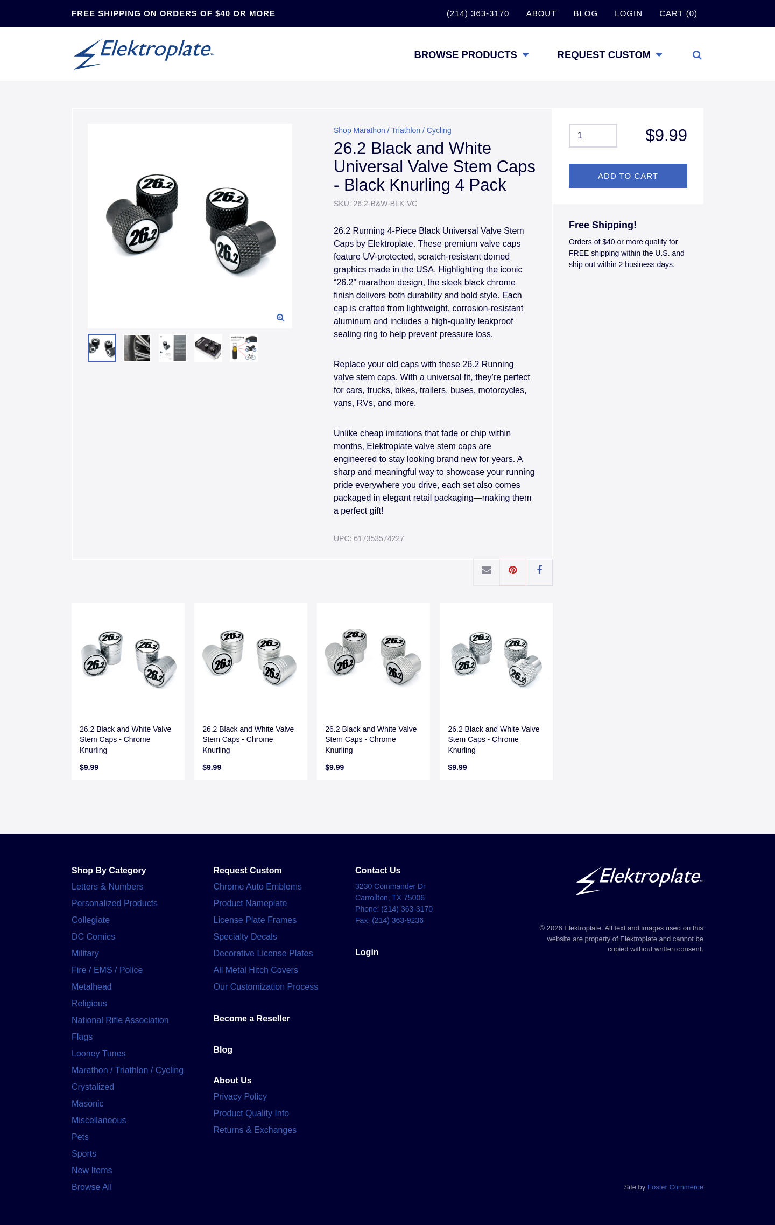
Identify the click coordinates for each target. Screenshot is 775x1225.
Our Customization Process (266, 986)
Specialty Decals (245, 936)
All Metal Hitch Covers (256, 970)
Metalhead (92, 986)
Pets (80, 1137)
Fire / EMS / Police (107, 970)
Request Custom (600, 53)
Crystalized (93, 1086)
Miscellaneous (99, 1120)
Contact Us (377, 870)
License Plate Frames (255, 920)
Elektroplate (150, 54)
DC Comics (93, 936)
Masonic (88, 1103)
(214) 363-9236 (398, 920)
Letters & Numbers (107, 886)
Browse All (92, 1187)
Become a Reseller (252, 1018)
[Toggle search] (697, 54)
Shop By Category (109, 870)
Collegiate (91, 920)
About (541, 13)
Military (85, 953)
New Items (92, 1170)
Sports (84, 1153)
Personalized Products (115, 903)
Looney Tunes (99, 1053)
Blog (585, 13)
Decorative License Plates (263, 953)
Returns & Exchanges (255, 1130)
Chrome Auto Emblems (258, 886)
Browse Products (453, 53)
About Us (233, 1080)
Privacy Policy (240, 1096)
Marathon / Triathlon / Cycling (128, 1070)
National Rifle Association (120, 1020)
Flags (82, 1036)
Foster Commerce (675, 1187)
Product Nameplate (250, 903)
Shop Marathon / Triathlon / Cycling (393, 130)
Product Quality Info (252, 1113)
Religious (89, 1003)
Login (629, 13)
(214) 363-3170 (478, 13)
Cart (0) (678, 13)
